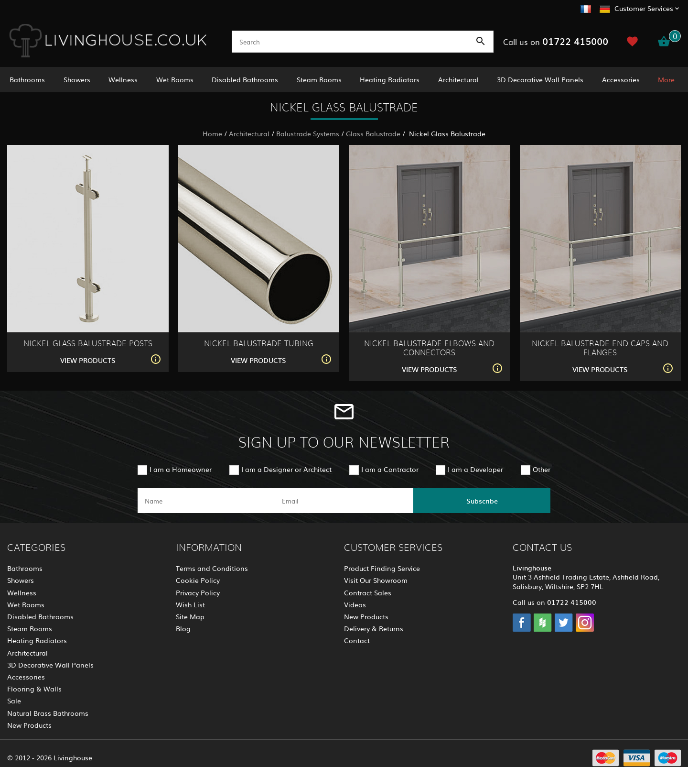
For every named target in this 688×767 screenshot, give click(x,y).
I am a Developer (475, 469)
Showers (77, 79)
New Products (29, 725)
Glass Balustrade (373, 133)
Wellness (123, 79)
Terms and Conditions (212, 568)
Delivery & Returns (373, 628)
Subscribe (482, 500)
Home (212, 133)
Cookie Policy (198, 580)
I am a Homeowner (181, 469)
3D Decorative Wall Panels (540, 79)
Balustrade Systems (307, 133)
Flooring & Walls (34, 688)
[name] (206, 501)
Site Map (190, 616)
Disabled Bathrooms (245, 79)
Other (541, 469)
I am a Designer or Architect (286, 469)
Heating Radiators (389, 79)
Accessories (621, 79)
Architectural (458, 79)
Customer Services (643, 8)
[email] (343, 501)
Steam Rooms (319, 79)
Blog (183, 628)
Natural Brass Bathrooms (47, 713)
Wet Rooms (175, 79)
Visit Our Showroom (376, 580)
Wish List (190, 604)
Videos (355, 604)
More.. (668, 79)
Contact (357, 640)
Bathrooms (27, 79)
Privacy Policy (198, 592)
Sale (14, 700)
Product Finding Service (382, 568)
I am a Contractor (390, 469)
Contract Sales (367, 592)
